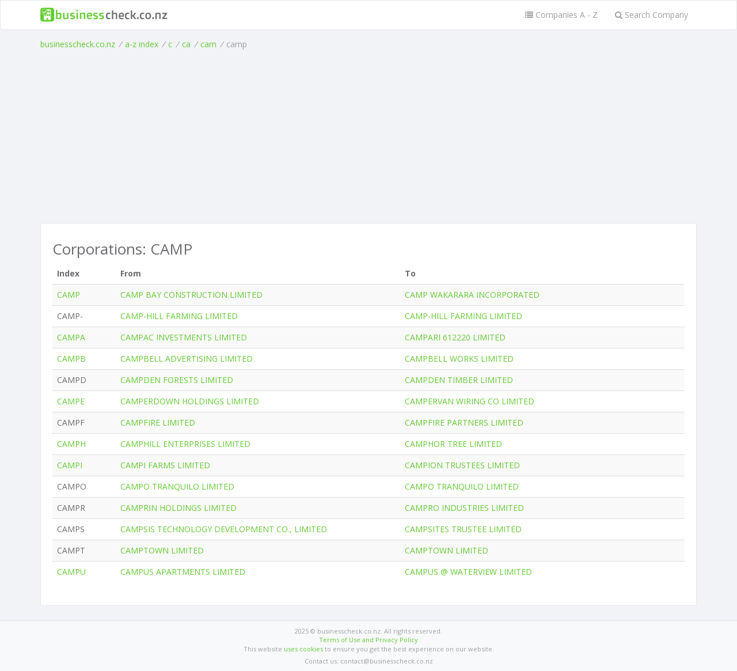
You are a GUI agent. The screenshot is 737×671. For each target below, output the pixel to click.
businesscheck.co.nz (77, 44)
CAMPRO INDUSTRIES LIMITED (464, 507)
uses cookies (303, 649)
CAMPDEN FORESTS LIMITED (176, 379)
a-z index (141, 44)
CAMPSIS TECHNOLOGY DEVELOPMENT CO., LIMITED (223, 529)
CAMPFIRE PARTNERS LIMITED (464, 422)
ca (186, 44)
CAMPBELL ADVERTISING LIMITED (186, 358)
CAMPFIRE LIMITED (157, 422)
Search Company (651, 14)
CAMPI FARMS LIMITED (165, 465)
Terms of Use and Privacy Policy (368, 639)
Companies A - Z (561, 14)
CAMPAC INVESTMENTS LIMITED (183, 337)
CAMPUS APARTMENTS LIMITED (182, 571)
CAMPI (69, 465)
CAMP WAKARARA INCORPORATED (472, 294)
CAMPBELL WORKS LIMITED (459, 358)
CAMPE (71, 401)
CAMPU (71, 571)
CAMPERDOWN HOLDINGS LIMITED (189, 401)
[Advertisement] (368, 136)
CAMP (68, 294)
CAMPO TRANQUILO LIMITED (177, 486)
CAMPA (71, 337)
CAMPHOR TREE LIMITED (453, 443)
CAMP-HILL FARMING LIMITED (179, 315)
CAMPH (71, 443)
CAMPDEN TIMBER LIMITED (459, 379)
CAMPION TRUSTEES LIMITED (462, 465)
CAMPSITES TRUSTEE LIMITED (463, 529)
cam (208, 44)
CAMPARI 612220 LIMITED (455, 337)
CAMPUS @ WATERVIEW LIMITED (468, 571)
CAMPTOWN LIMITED (162, 550)
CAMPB (71, 358)
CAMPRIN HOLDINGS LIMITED (178, 507)
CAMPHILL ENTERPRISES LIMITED (185, 443)
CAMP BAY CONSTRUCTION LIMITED (191, 294)
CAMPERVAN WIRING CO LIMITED (469, 401)
